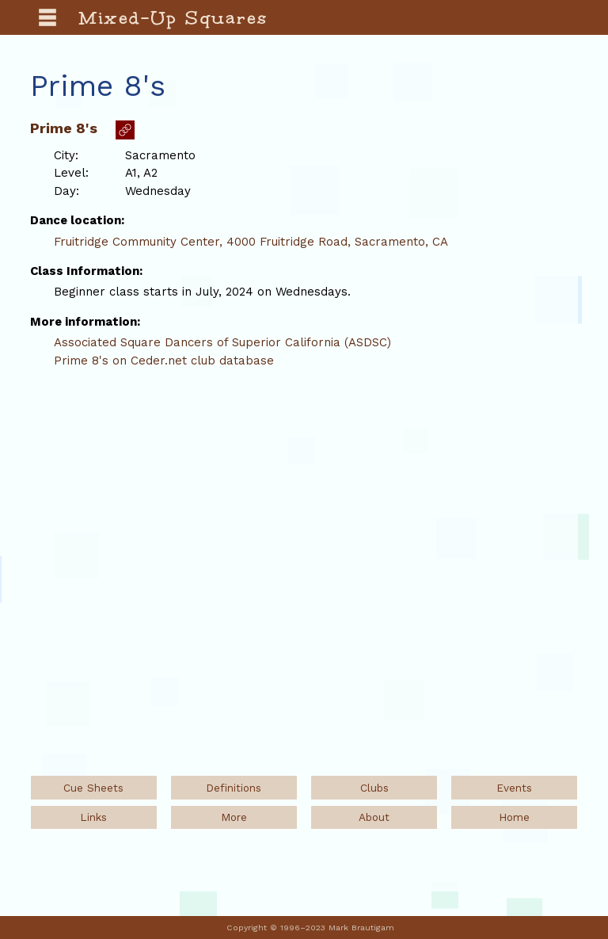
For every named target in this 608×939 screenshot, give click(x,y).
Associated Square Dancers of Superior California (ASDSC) (222, 342)
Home (514, 817)
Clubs (374, 787)
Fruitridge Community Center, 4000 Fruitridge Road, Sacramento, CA (251, 242)
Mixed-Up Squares (173, 17)
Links (93, 817)
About (374, 817)
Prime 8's (63, 128)
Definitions (233, 787)
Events (514, 787)
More (234, 817)
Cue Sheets (93, 787)
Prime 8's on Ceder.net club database (164, 360)
